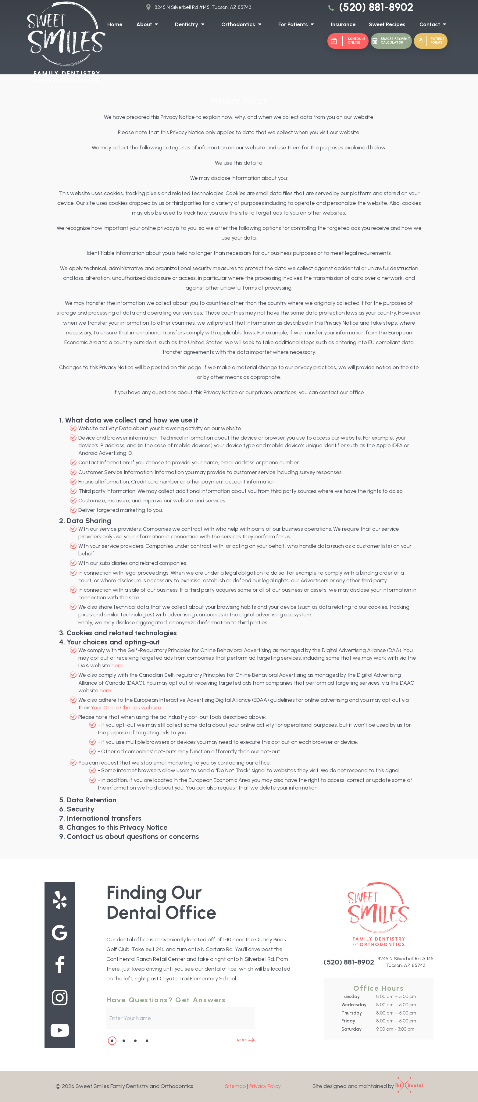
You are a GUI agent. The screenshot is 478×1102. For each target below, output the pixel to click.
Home (114, 24)
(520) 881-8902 (370, 7)
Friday (348, 1021)
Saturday (351, 1029)
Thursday (351, 1013)
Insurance (343, 24)
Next (246, 1040)
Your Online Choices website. (126, 707)
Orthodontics (242, 24)
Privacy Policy (265, 1086)
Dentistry (191, 24)
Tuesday (350, 996)
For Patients (297, 24)
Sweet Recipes (387, 24)
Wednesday (353, 1004)
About (148, 24)
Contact (434, 24)
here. (118, 665)
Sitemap (235, 1086)
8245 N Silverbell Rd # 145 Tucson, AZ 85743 (405, 962)
